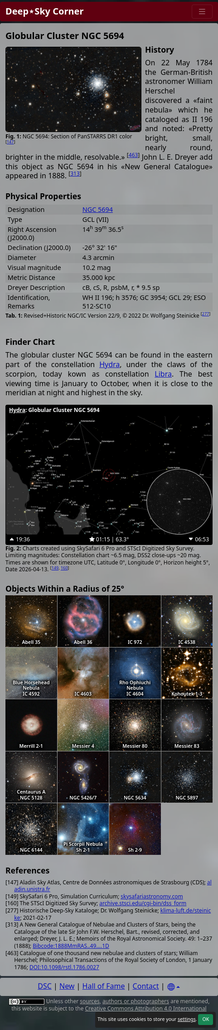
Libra (163, 374)
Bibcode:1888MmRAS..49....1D (71, 946)
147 (10, 142)
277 (205, 314)
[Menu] (202, 12)
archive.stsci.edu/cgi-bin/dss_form (142, 903)
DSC (45, 986)
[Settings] (173, 987)
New (66, 986)
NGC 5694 (97, 209)
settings (187, 1019)
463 (133, 155)
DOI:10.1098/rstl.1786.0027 (64, 967)
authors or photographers (135, 1001)
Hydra (109, 364)
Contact (146, 986)
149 (55, 568)
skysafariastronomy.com (152, 896)
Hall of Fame (103, 986)
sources (89, 1001)
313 (75, 173)
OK (205, 1019)
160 (64, 568)
